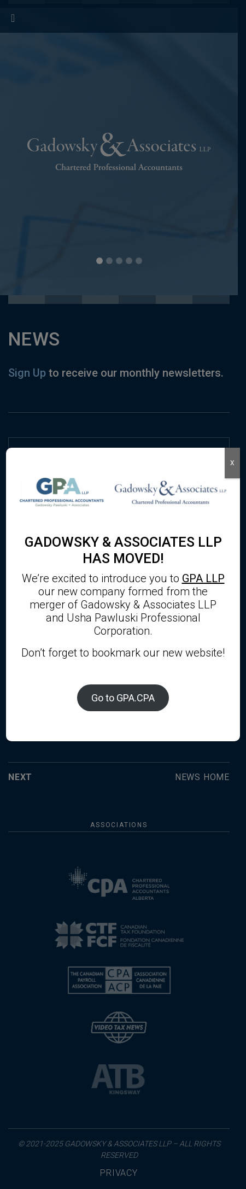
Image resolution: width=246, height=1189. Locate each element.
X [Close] (232, 463)
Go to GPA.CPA (123, 698)
